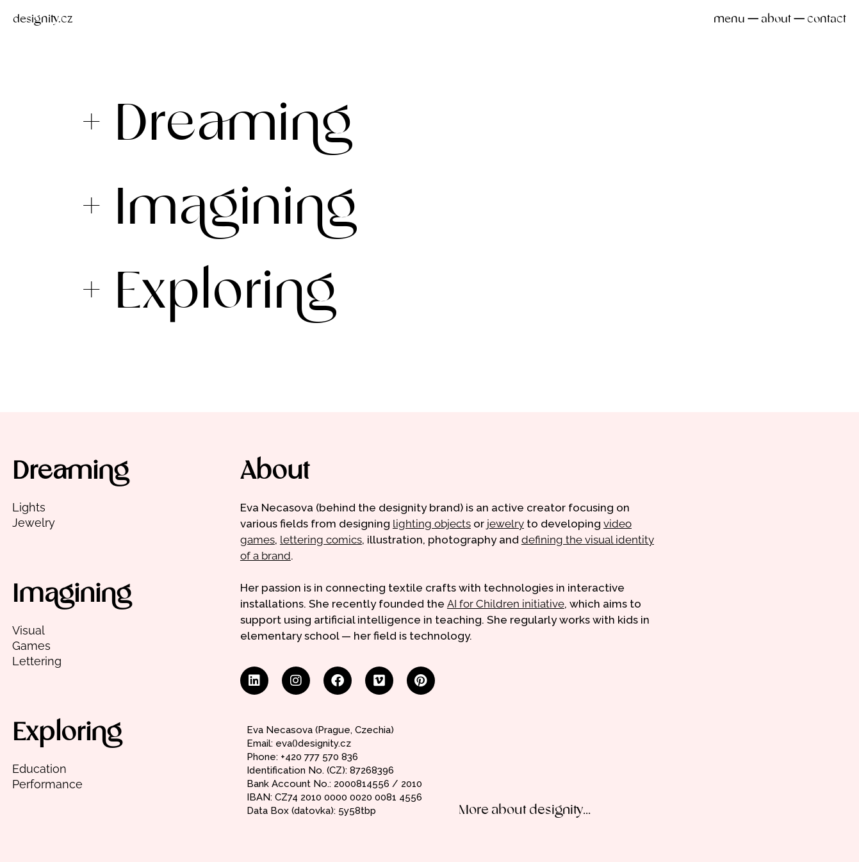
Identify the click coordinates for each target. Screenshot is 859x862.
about (776, 19)
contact (826, 19)
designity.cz (42, 19)
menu (729, 19)
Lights (28, 507)
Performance (47, 784)
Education (39, 768)
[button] (430, 125)
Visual (28, 630)
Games (31, 645)
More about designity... (525, 810)
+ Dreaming (216, 126)
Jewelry (33, 522)
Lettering (36, 661)
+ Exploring (208, 294)
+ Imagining (219, 210)
